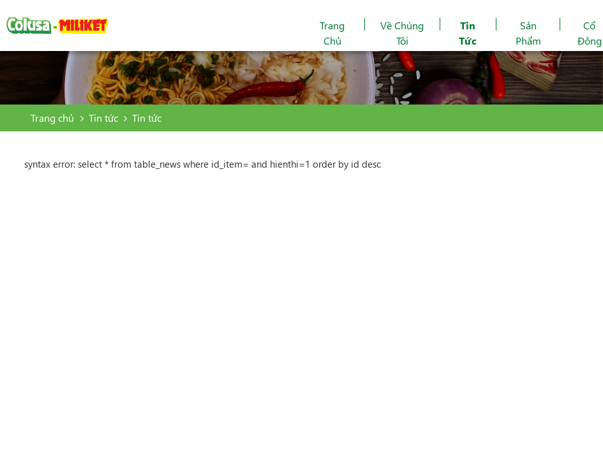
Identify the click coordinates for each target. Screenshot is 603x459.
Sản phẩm (528, 32)
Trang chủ (332, 32)
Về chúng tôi (402, 32)
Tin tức (468, 32)
